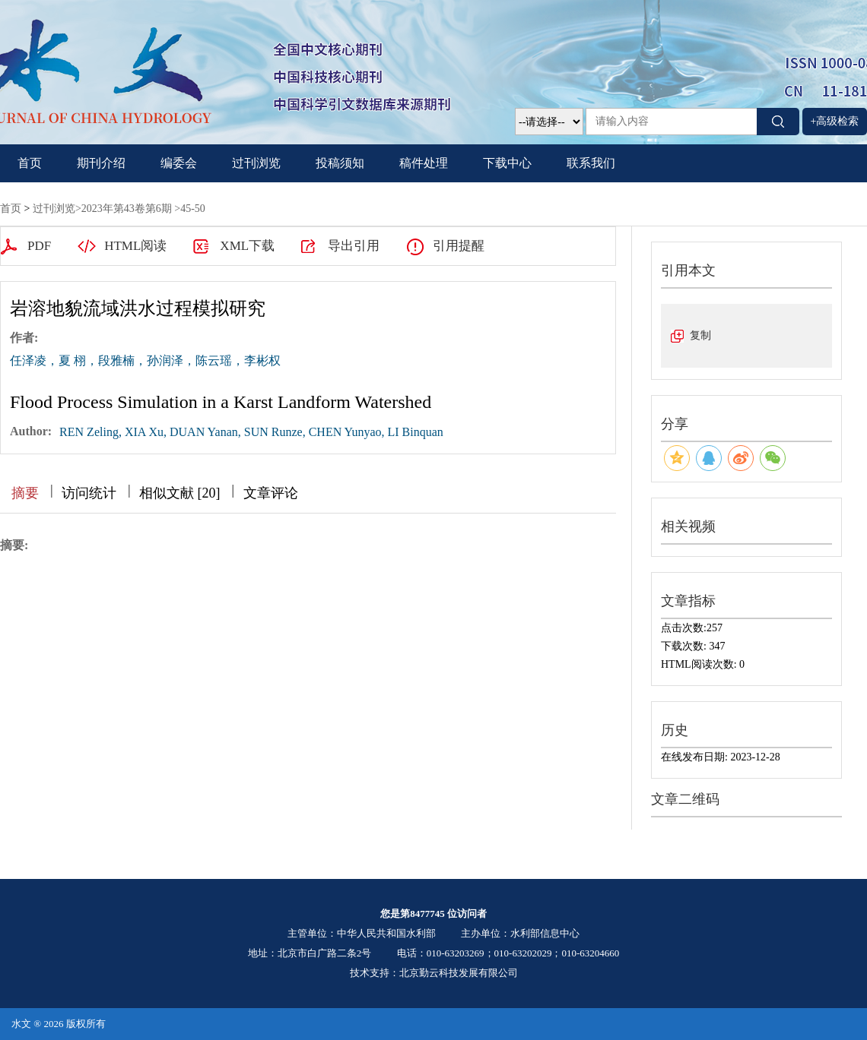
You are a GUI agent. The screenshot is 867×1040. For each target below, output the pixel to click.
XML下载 (247, 246)
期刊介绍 (101, 162)
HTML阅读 (135, 246)
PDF (39, 246)
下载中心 (507, 162)
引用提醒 (458, 246)
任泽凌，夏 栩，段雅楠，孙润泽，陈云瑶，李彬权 (145, 360)
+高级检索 (835, 121)
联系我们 (591, 162)
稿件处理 (423, 162)
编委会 (178, 162)
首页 (29, 162)
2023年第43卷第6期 (126, 208)
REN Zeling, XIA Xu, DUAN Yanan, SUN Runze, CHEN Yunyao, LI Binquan (251, 431)
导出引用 (354, 246)
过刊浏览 (256, 162)
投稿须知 (340, 162)
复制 (700, 335)
